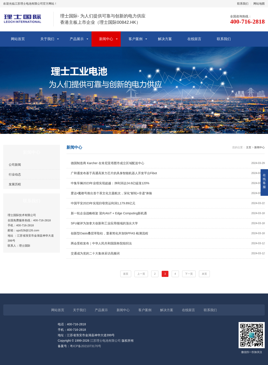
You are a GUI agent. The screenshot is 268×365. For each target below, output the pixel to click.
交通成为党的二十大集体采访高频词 (168, 253)
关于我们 (47, 39)
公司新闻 (15, 164)
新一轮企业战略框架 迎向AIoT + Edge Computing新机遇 (168, 213)
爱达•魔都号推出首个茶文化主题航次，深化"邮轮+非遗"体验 (168, 193)
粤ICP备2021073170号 (85, 346)
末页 (204, 273)
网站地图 (259, 3)
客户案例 (135, 39)
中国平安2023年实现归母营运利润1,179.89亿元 (168, 203)
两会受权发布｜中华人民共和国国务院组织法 (168, 243)
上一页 (141, 273)
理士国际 (24, 245)
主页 (248, 147)
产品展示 (77, 39)
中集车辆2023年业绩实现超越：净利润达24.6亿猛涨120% (168, 183)
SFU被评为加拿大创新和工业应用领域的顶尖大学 (168, 223)
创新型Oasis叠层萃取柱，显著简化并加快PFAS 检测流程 (168, 233)
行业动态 (15, 174)
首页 (125, 273)
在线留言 (194, 39)
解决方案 (165, 39)
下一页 (189, 273)
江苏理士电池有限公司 (105, 340)
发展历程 (15, 184)
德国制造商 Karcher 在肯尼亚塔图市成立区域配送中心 (168, 163)
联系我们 (242, 3)
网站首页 (18, 39)
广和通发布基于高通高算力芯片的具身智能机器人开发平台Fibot (168, 173)
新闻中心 (106, 39)
